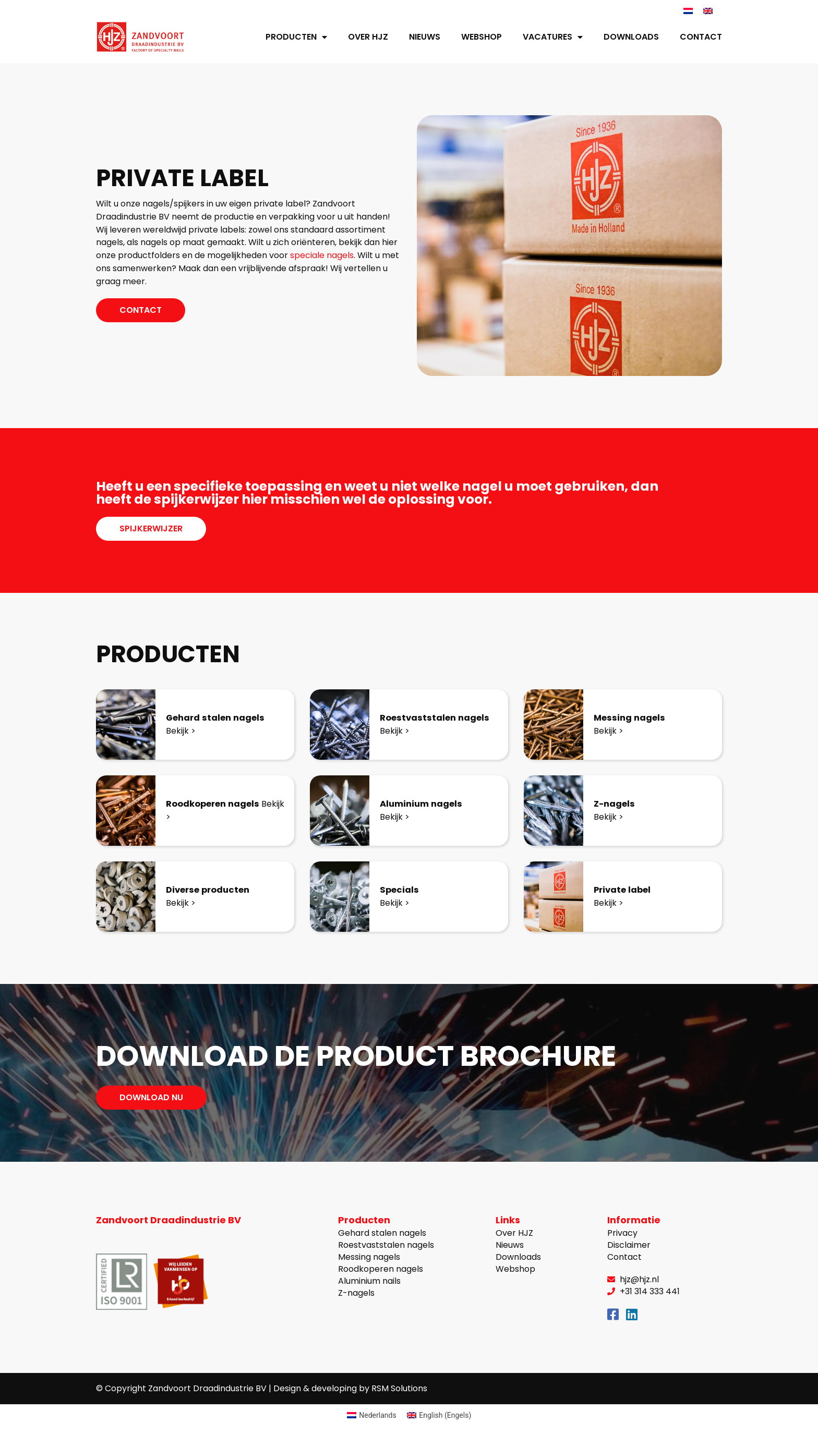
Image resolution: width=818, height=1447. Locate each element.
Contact (701, 37)
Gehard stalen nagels (219, 717)
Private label (625, 889)
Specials (401, 889)
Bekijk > (181, 731)
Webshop (481, 37)
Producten (296, 37)
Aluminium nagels (424, 803)
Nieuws (424, 37)
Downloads (631, 37)
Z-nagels (616, 803)
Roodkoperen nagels (217, 803)
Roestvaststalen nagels (438, 717)
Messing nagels (632, 717)
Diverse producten (212, 889)
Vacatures (553, 37)
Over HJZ (368, 37)
